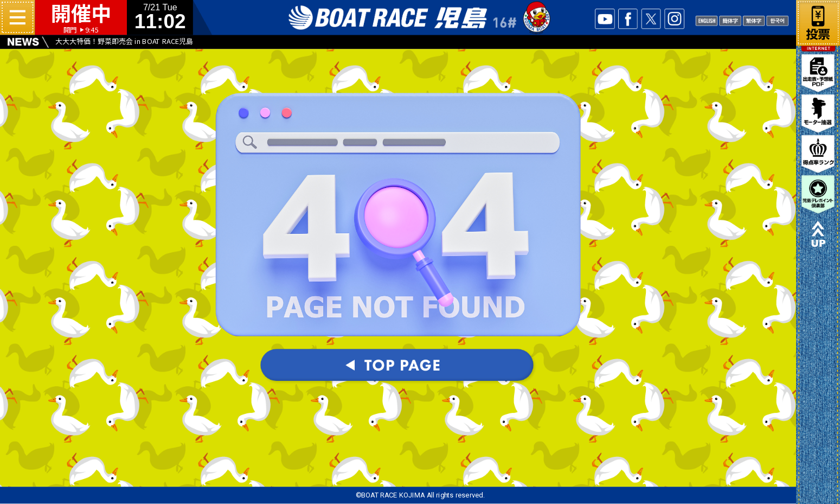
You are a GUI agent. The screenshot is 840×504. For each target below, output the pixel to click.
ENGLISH (706, 20)
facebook (628, 19)
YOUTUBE (604, 19)
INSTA (674, 19)
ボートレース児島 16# (419, 17)
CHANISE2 (754, 20)
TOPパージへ (398, 366)
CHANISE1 (730, 20)
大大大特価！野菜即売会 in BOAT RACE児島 (124, 41)
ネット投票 (818, 21)
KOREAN (777, 20)
